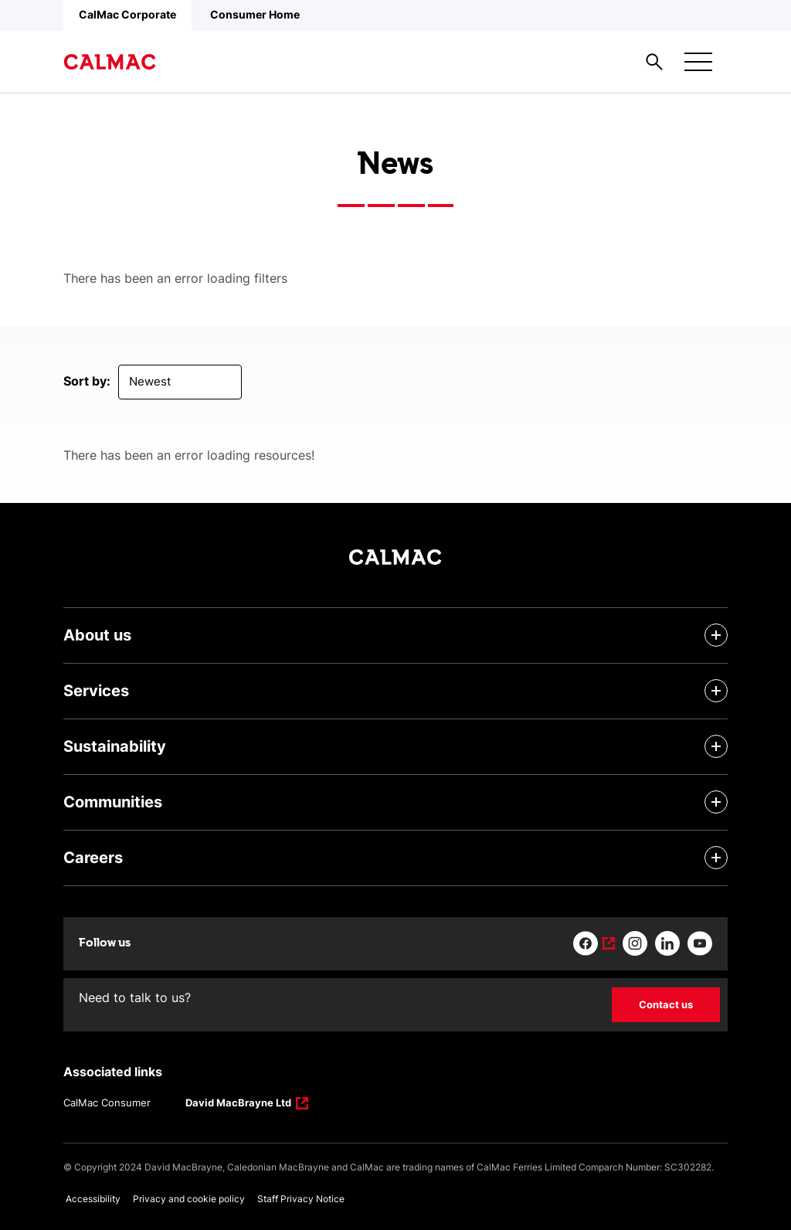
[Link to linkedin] (667, 943)
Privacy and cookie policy (189, 1199)
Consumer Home (255, 14)
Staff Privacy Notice (301, 1199)
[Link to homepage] (109, 62)
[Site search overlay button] (654, 61)
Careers (93, 857)
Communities (112, 802)
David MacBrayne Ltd (238, 1104)
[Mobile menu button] (698, 62)
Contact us (666, 1004)
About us (97, 635)
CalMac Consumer (107, 1102)
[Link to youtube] (699, 943)
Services (96, 690)
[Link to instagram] (635, 943)
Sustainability (114, 746)
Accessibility (93, 1199)
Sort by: (86, 381)
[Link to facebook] (594, 943)
